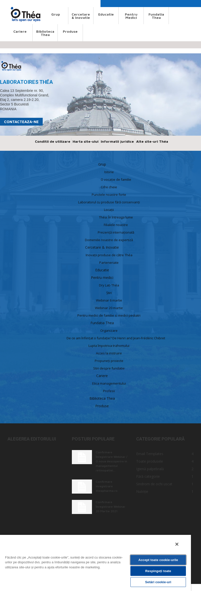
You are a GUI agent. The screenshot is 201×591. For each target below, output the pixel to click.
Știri (109, 292)
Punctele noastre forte (109, 194)
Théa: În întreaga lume (116, 217)
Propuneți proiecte (109, 360)
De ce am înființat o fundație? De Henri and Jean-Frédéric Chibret (116, 338)
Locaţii (109, 209)
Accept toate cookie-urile (158, 560)
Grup (55, 14)
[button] (162, 4)
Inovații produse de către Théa (109, 255)
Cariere (20, 31)
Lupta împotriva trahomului (108, 345)
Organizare (109, 330)
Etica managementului (109, 383)
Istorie (109, 172)
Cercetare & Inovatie (81, 16)
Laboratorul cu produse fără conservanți (109, 202)
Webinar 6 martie (109, 300)
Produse (70, 31)
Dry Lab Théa (109, 285)
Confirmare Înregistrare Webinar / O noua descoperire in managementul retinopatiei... (111, 461)
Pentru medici (131, 16)
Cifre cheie (109, 187)
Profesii (109, 391)
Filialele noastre (116, 225)
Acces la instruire (109, 353)
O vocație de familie (116, 179)
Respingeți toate (158, 571)
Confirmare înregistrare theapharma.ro (107, 486)
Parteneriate (109, 262)
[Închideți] (176, 544)
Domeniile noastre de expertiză (109, 240)
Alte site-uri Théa (152, 141)
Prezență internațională (116, 232)
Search (12, 3)
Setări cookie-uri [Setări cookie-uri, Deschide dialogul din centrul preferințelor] (158, 582)
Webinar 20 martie (109, 308)
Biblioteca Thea (45, 33)
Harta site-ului (85, 141)
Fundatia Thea (156, 16)
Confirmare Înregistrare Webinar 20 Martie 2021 (110, 506)
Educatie (106, 14)
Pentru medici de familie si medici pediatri (108, 315)
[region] (95, 562)
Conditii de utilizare (52, 141)
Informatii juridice (117, 141)
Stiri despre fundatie (109, 368)
